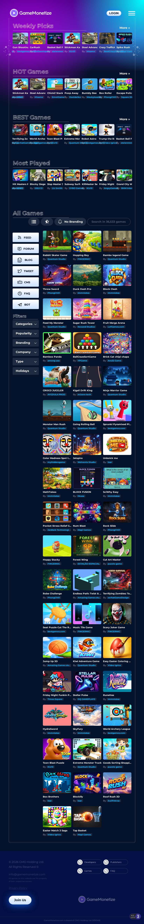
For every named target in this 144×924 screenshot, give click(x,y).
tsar (110, 462)
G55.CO (56, 188)
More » (125, 27)
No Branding (70, 221)
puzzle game (115, 563)
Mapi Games (24, 51)
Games (84, 871)
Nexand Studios (86, 326)
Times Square (55, 699)
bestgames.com (43, 51)
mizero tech (84, 394)
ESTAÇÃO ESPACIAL (89, 563)
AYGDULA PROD (56, 394)
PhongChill (127, 97)
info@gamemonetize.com (27, 874)
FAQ (109, 871)
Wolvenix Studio (87, 462)
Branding (26, 342)
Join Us (20, 900)
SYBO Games (94, 188)
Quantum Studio (78, 143)
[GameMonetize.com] (30, 13)
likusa (81, 496)
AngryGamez (128, 188)
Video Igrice (110, 143)
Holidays (26, 371)
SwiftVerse (114, 800)
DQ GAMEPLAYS (86, 699)
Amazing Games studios (91, 597)
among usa (53, 360)
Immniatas (83, 293)
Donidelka (92, 97)
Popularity (26, 333)
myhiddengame (56, 462)
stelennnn (74, 51)
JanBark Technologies (59, 530)
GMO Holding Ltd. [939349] (87, 920)
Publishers (112, 862)
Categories (26, 324)
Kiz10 (89, 51)
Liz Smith (74, 188)
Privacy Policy (18, 888)
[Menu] (131, 13)
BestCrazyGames (130, 51)
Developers (86, 862)
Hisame (108, 51)
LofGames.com (116, 326)
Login (114, 13)
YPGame (82, 360)
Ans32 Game (114, 360)
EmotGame (75, 97)
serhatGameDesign (27, 143)
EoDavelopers (59, 51)
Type (26, 361)
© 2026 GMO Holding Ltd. (26, 862)
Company (26, 352)
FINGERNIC (84, 259)
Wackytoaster (111, 97)
